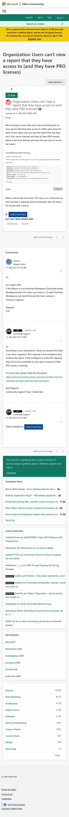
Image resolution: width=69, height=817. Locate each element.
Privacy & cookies (8, 789)
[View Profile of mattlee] (18, 575)
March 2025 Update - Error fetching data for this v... (31, 489)
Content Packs (13, 735)
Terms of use (7, 794)
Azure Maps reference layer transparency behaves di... (32, 507)
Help (50, 17)
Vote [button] (12, 95)
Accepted (10, 662)
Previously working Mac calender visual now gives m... (32, 501)
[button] (34, 170)
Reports (25, 223)
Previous (51, 754)
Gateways (10, 716)
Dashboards (12, 223)
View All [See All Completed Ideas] (10, 520)
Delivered (10, 676)
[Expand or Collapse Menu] (4, 11)
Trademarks (6, 798)
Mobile (9, 742)
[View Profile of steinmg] (9, 610)
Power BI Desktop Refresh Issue (36, 603)
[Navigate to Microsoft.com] (10, 4)
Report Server (12, 709)
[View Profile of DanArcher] (10, 547)
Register (29, 17)
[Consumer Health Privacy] (34, 808)
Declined (10, 669)
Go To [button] (59, 17)
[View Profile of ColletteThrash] (12, 537)
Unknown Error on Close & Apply (36, 547)
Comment (11, 472)
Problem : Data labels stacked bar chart (45, 575)
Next (63, 754)
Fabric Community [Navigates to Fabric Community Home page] (33, 4)
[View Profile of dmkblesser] (11, 565)
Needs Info (11, 648)
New (7, 642)
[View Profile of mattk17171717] (12, 554)
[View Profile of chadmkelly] (11, 603)
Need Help (11, 748)
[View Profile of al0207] (8, 621)
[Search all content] (45, 24)
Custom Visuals (13, 729)
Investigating (17, 214)
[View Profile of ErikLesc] (17, 260)
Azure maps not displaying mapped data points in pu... (32, 514)
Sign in (40, 17)
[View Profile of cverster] (9, 113)
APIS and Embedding (16, 722)
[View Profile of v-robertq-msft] (29, 330)
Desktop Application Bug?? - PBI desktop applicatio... (31, 495)
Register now (34, 38)
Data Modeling (13, 696)
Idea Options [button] (55, 82)
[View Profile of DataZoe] (19, 593)
